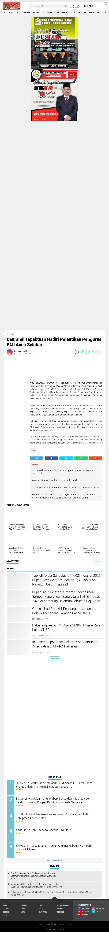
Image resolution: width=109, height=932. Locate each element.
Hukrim (47, 925)
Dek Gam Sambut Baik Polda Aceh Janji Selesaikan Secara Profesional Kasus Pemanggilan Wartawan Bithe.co (34, 876)
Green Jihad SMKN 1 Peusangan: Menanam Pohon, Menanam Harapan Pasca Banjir (64, 611)
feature (6, 909)
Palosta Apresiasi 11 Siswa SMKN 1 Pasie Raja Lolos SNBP (66, 627)
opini (49, 13)
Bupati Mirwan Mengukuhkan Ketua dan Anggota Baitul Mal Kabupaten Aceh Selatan (52, 816)
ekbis (57, 13)
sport (72, 13)
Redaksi (61, 925)
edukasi (24, 905)
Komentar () (96, 352)
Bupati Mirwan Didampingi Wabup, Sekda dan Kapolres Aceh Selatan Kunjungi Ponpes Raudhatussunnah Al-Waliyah (53, 800)
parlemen (82, 13)
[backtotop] (54, 899)
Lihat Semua (54, 658)
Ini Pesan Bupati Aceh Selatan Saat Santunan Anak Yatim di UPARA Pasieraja (64, 644)
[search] (48, 6)
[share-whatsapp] (87, 352)
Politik (53, 925)
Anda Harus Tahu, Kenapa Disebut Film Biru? (43, 830)
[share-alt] (36, 458)
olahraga (43, 912)
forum (23, 909)
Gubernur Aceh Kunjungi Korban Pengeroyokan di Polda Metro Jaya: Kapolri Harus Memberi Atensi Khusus (52, 893)
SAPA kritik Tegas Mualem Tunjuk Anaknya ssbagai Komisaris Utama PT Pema (54, 847)
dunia (64, 13)
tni (43, 13)
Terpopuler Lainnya (54, 860)
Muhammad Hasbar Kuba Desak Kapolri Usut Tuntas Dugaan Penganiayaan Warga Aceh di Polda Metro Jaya (36, 885)
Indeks (68, 925)
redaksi (60, 912)
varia (18, 13)
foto (41, 909)
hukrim (27, 13)
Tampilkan (97, 561)
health (60, 909)
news (11, 13)
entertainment (63, 905)
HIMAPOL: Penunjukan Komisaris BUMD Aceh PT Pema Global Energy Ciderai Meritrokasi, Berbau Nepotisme (54, 784)
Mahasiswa (94, 13)
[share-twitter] (82, 352)
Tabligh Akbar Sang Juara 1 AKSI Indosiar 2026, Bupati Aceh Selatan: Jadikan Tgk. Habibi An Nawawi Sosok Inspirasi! (66, 580)
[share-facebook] (77, 352)
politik (36, 13)
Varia (40, 925)
